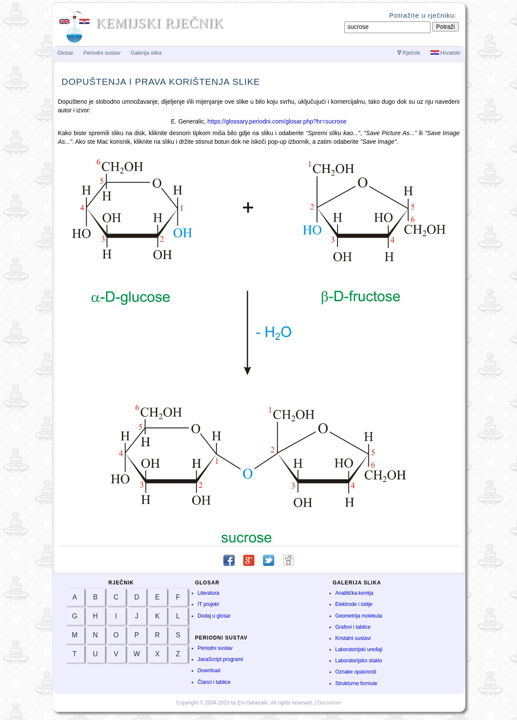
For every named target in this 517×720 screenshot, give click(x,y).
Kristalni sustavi (353, 638)
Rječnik (409, 53)
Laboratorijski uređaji (359, 649)
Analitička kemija (354, 593)
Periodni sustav (215, 648)
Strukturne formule (356, 683)
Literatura (208, 593)
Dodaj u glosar (214, 616)
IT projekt (208, 604)
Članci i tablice (214, 682)
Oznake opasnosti (355, 672)
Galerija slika (145, 53)
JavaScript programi (220, 659)
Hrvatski (445, 53)
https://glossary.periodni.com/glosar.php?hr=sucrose (277, 121)
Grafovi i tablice (353, 627)
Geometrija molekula (358, 616)
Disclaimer (329, 703)
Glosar (65, 53)
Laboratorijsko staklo (358, 661)
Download (209, 670)
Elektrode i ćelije (354, 604)
